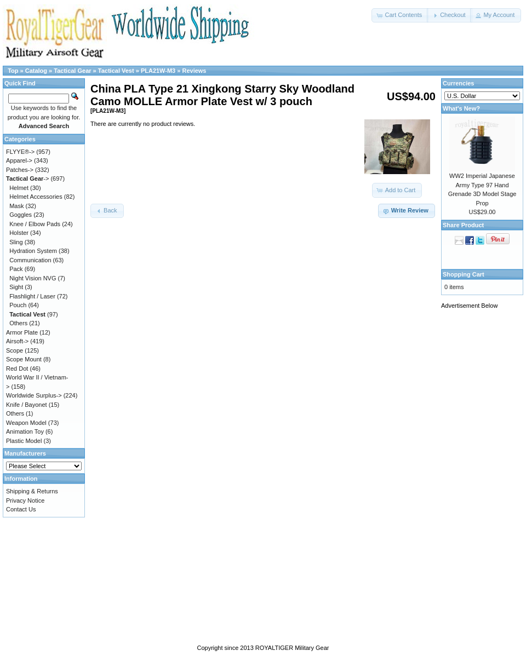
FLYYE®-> (20, 151)
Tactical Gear (72, 70)
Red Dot (17, 368)
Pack (15, 269)
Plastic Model (24, 441)
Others (18, 323)
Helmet (18, 188)
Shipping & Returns (32, 491)
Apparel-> (19, 160)
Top (13, 70)
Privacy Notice (25, 500)
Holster (18, 232)
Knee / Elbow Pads (34, 224)
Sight (16, 287)
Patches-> (19, 169)
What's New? (461, 108)
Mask (16, 206)
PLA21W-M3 (158, 70)
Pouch (17, 305)
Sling (15, 242)
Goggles (20, 214)
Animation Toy (25, 431)
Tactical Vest (116, 70)
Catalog (36, 70)
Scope (14, 350)
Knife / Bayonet (26, 404)
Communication (30, 260)
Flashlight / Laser (32, 296)
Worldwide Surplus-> (34, 395)
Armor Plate (22, 332)
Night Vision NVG (32, 278)
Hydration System (33, 250)
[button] (399, 15)
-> (27, 178)
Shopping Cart (463, 274)
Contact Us (21, 509)
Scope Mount (24, 359)
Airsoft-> (17, 341)
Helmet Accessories (35, 196)
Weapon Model (26, 422)
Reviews (194, 70)
